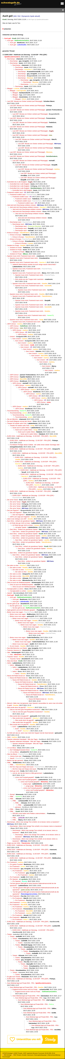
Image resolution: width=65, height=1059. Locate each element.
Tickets (9, 934)
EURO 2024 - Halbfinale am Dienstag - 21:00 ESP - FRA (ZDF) (25, 54)
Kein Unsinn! (17, 338)
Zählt (8, 737)
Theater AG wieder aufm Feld (16, 423)
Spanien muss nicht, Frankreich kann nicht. (21, 256)
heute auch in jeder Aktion (21, 427)
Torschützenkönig (13, 411)
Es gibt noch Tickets (13, 976)
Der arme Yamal (12, 500)
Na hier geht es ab (13, 603)
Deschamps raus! (15, 222)
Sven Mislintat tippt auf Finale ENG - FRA (20, 983)
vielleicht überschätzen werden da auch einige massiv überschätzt (34, 264)
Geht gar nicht (14, 771)
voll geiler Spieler (20, 527)
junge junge (27, 784)
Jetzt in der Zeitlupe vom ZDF (16, 519)
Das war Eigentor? (13, 510)
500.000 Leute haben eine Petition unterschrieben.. (29, 813)
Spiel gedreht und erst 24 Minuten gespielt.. (21, 610)
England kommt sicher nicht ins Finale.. (25, 989)
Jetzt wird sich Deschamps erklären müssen (21, 205)
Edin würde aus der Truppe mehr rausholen (29, 279)
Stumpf (12, 794)
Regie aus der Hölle (13, 843)
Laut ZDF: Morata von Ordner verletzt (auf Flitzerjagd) (24, 101)
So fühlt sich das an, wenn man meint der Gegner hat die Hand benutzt (30, 733)
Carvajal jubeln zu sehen (15, 589)
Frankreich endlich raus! (15, 192)
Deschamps (11, 59)
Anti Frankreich (15, 902)
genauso (18, 807)
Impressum (30, 1055)
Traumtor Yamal (12, 656)
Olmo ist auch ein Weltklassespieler (18, 582)
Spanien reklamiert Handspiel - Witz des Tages (22, 739)
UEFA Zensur (11, 324)
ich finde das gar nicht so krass (20, 523)
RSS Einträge (6, 1055)
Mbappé (9, 88)
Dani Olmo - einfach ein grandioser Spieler (21, 521)
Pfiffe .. (9, 762)
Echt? (14, 726)
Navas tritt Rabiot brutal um (16, 676)
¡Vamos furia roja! (15, 756)
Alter (8, 652)
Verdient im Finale (13, 245)
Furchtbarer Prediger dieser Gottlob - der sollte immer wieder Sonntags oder (35, 445)
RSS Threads (16, 1055)
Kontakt (24, 1055)
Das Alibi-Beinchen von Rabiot (17, 648)
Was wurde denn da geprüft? (16, 707)
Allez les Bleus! (12, 754)
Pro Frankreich (12, 862)
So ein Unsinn (14, 646)
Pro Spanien (14, 879)
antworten (7, 29)
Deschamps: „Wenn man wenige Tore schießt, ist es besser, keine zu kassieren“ (33, 822)
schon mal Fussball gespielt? (24, 777)
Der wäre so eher (12, 565)
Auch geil (10, 40)
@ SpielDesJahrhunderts (41, 19)
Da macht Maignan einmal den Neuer (19, 421)
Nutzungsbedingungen (40, 1055)
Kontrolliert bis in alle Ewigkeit (17, 182)
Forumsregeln (6, 1056)
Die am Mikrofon (12, 419)
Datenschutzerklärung (54, 1055)
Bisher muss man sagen (15, 612)
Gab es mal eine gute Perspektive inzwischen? (25, 709)
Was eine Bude (12, 661)
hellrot (9, 663)
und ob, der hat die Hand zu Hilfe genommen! (27, 773)
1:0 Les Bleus (11, 748)
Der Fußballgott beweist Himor (20, 750)
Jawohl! (9, 593)
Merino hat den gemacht (15, 760)
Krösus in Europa (12, 232)
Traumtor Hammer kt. (14, 650)
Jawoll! (12, 758)
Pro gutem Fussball (16, 864)
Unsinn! (12, 336)
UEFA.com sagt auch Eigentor (20, 517)
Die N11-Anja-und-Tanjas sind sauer (22, 767)
